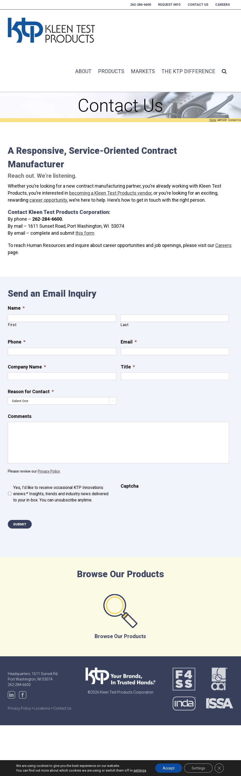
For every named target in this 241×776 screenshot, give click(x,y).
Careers (223, 245)
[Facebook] (22, 694)
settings (139, 770)
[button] (224, 71)
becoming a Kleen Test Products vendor (110, 193)
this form (84, 233)
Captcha (130, 486)
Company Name (27, 367)
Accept (168, 768)
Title (128, 367)
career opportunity (48, 200)
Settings (198, 768)
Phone (16, 342)
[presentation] (160, 502)
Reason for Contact (31, 391)
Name (16, 308)
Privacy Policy (49, 471)
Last (125, 324)
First (12, 324)
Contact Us (62, 708)
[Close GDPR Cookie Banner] (219, 768)
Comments (19, 416)
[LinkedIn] (11, 694)
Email (129, 342)
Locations (42, 708)
